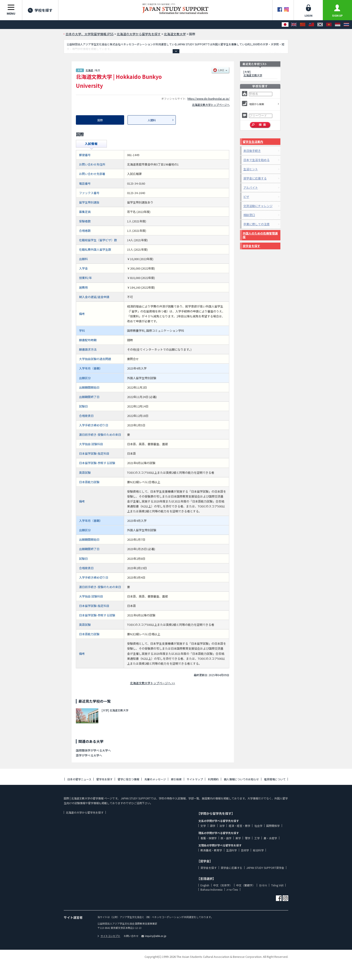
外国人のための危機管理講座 (260, 235)
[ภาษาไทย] (346, 24)
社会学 (258, 826)
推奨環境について (275, 779)
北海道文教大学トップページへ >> (152, 683)
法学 (222, 826)
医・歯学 (226, 838)
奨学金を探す (251, 246)
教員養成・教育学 (211, 850)
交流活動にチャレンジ (258, 206)
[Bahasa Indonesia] (337, 24)
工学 (257, 838)
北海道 (89, 70)
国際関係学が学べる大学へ (93, 750)
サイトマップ (195, 779)
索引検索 (176, 779)
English (204, 885)
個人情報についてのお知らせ (241, 779)
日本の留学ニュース (79, 779)
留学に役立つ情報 (128, 779)
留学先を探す (104, 779)
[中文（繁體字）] (311, 24)
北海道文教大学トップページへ (211, 104)
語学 (212, 826)
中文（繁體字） (245, 885)
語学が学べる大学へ (89, 755)
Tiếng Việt (277, 885)
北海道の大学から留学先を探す (84, 812)
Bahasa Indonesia (211, 889)
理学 (247, 838)
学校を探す (40, 10)
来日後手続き (252, 150)
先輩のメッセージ (155, 779)
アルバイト (250, 187)
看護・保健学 (208, 838)
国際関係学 (273, 826)
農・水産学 (270, 838)
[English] (293, 24)
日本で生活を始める (256, 160)
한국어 (263, 885)
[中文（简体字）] (302, 24)
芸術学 (245, 850)
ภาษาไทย (232, 889)
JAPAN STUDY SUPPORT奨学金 (265, 868)
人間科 (152, 120)
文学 (203, 826)
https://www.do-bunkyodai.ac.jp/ (208, 98)
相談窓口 (249, 215)
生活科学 (231, 850)
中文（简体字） (222, 885)
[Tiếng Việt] (329, 24)
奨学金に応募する (255, 178)
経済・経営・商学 (239, 826)
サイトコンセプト (108, 936)
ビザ (246, 197)
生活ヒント (250, 169)
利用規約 (213, 779)
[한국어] (320, 24)
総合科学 (258, 850)
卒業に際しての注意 (256, 224)
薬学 (238, 838)
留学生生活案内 (253, 141)
